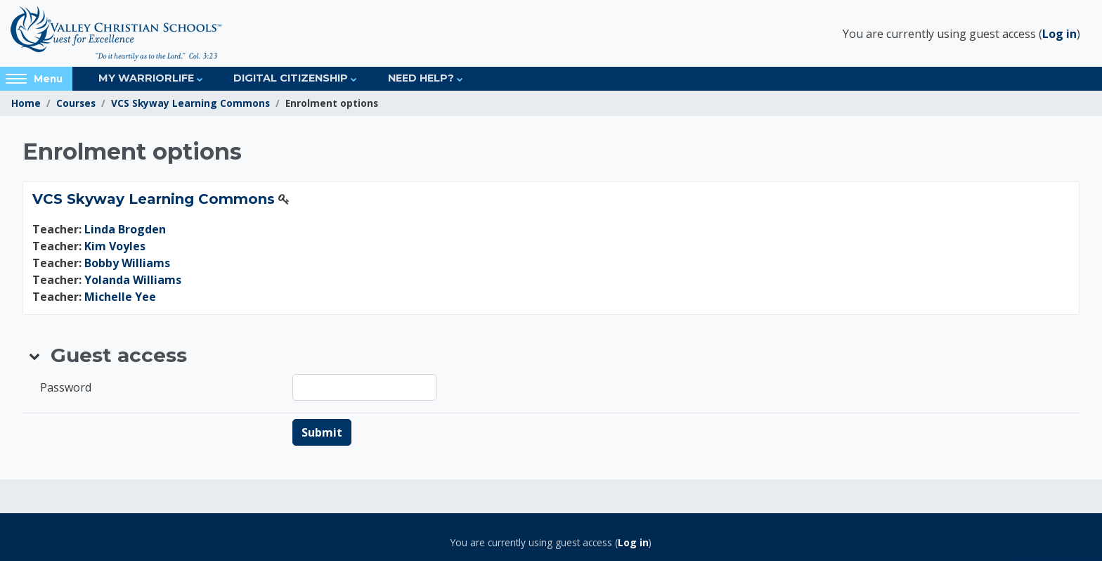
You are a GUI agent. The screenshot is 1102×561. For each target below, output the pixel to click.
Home (26, 103)
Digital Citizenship (290, 78)
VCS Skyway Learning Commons (190, 103)
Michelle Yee (120, 296)
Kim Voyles (114, 246)
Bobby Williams (127, 263)
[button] (35, 355)
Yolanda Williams (132, 280)
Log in (1059, 33)
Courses (76, 103)
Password (65, 387)
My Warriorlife (146, 78)
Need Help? (421, 78)
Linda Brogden (125, 229)
